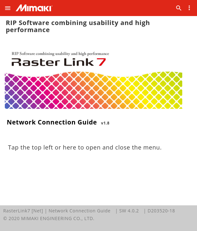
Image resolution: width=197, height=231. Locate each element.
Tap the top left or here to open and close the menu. (85, 147)
